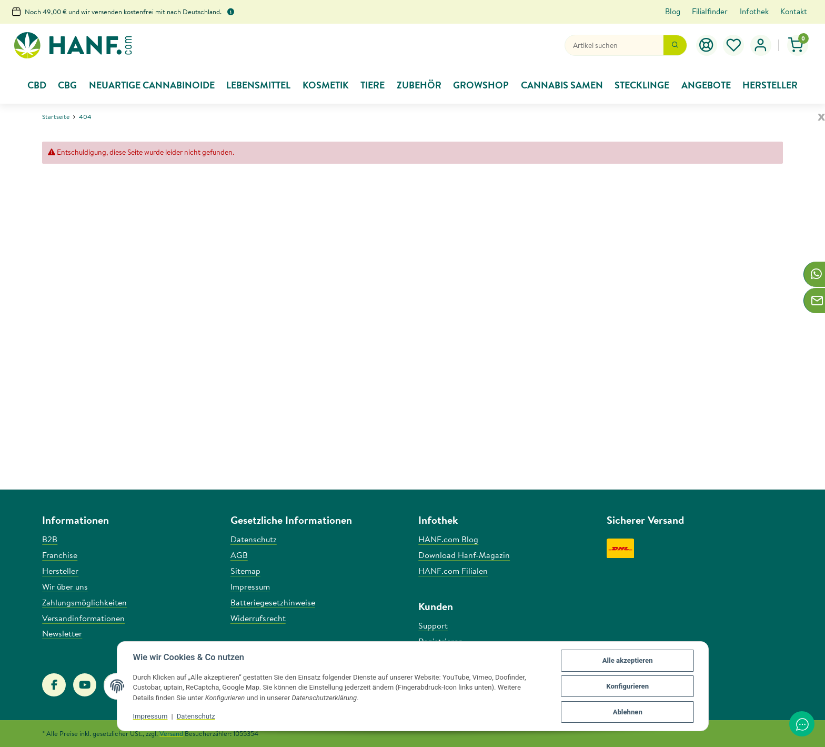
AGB (239, 555)
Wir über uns (65, 586)
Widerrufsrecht (258, 618)
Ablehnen (627, 712)
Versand (171, 733)
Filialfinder (710, 11)
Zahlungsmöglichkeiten (84, 602)
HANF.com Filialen (453, 570)
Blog (672, 11)
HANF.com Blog (448, 539)
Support (433, 625)
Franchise (59, 555)
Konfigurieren (627, 686)
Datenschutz (196, 716)
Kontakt (793, 11)
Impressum (150, 716)
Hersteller (60, 570)
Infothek (754, 11)
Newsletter (62, 633)
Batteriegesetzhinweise (272, 602)
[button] (734, 45)
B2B (49, 539)
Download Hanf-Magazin (464, 555)
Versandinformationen (83, 618)
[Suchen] (614, 45)
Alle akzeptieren (627, 660)
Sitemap (245, 570)
